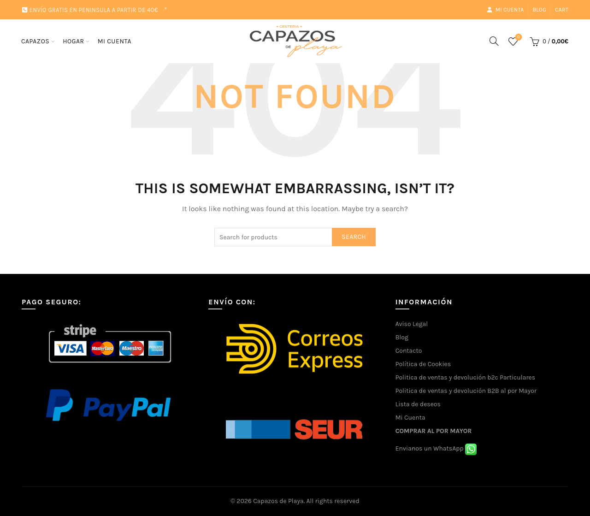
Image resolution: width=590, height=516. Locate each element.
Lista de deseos (418, 404)
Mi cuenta (505, 9)
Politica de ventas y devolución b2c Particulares (465, 377)
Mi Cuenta (410, 417)
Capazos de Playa (278, 501)
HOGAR (73, 41)
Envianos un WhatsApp (436, 448)
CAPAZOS (35, 41)
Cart (561, 9)
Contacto (408, 351)
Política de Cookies (423, 364)
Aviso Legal (411, 324)
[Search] (494, 41)
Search (354, 237)
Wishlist (517, 38)
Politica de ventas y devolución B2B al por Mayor (466, 391)
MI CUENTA (114, 41)
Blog (539, 9)
